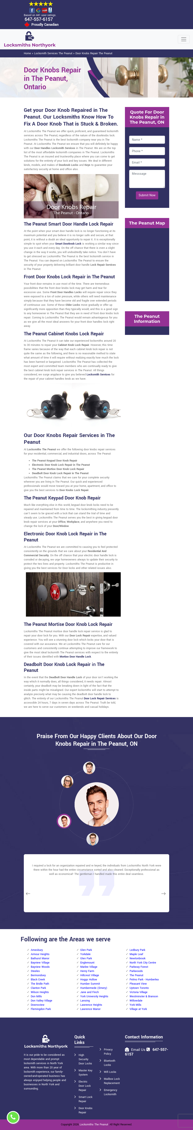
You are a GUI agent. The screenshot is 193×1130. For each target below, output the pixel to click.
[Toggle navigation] (184, 39)
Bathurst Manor (40, 958)
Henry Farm (87, 971)
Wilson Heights (40, 992)
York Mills (135, 1005)
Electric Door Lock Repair (85, 1086)
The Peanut (136, 975)
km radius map (147, 264)
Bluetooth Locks (109, 1063)
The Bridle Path (40, 984)
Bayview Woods (40, 967)
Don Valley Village (41, 1001)
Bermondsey (38, 975)
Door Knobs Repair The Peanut (93, 53)
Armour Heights (40, 954)
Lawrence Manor (90, 1009)
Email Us (138, 1049)
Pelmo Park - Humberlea (144, 979)
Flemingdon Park (41, 1009)
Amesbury (37, 950)
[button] (67, 781)
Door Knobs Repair (85, 1110)
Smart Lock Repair (85, 1099)
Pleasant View (138, 984)
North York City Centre (143, 963)
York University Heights (94, 996)
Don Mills (36, 996)
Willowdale (136, 1001)
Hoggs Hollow (88, 979)
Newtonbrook (137, 958)
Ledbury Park (137, 950)
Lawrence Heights (91, 1005)
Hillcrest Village (89, 975)
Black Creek (38, 979)
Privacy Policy (108, 1052)
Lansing (85, 1001)
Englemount (87, 963)
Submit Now (147, 195)
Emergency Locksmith (110, 1092)
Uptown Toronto (139, 988)
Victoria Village (138, 992)
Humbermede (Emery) (93, 988)
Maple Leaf (136, 954)
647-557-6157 (39, 19)
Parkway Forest (139, 967)
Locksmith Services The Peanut (53, 53)
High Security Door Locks (85, 1059)
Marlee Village (88, 967)
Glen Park (86, 950)
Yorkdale (85, 954)
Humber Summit (90, 984)
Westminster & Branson (144, 996)
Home (27, 53)
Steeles (35, 971)
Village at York (138, 1009)
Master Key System (85, 1073)
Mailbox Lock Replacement (112, 1081)
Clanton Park (38, 988)
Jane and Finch (89, 992)
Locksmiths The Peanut (94, 1124)
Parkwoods (136, 971)
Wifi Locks (110, 1072)
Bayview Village (40, 963)
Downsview (37, 1005)
